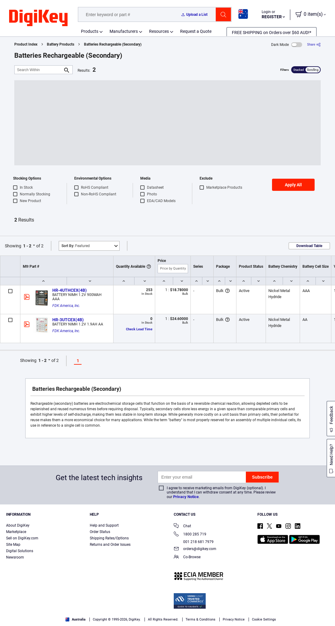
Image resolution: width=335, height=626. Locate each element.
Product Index (25, 44)
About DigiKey (18, 525)
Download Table (309, 246)
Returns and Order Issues (110, 544)
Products (89, 31)
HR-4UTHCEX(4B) (69, 290)
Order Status (100, 532)
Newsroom (15, 557)
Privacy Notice (186, 496)
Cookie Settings (264, 619)
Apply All (293, 184)
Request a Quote (195, 31)
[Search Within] (39, 70)
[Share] (314, 44)
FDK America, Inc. (66, 306)
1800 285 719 (190, 535)
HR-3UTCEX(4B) (68, 319)
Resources (159, 31)
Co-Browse (187, 557)
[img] (38, 18)
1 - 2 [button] (27, 245)
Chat (182, 526)
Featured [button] (75, 246)
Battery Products (60, 44)
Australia (75, 619)
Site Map (13, 544)
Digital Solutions (19, 551)
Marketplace (16, 532)
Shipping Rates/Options (109, 538)
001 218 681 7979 (194, 542)
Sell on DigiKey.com (22, 538)
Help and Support (104, 525)
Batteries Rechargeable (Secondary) (112, 44)
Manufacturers (124, 31)
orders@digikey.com (195, 549)
